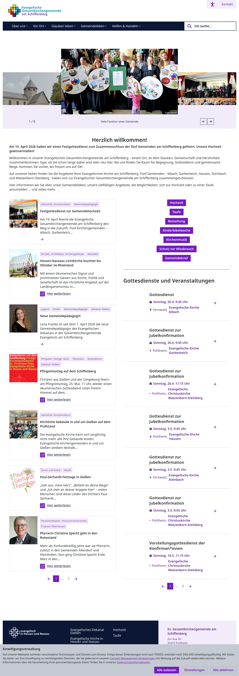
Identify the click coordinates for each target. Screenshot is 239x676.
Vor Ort (38, 26)
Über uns (18, 26)
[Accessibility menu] (212, 4)
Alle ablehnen (223, 670)
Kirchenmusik (176, 240)
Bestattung (176, 221)
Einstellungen (194, 670)
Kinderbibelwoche (176, 230)
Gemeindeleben (92, 26)
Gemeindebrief (176, 258)
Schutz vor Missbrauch (176, 249)
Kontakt (227, 4)
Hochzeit (176, 203)
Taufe (176, 212)
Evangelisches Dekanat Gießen (87, 631)
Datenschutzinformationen (133, 662)
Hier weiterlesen (55, 293)
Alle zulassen (166, 670)
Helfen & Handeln (125, 26)
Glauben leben (62, 26)
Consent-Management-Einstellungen (133, 658)
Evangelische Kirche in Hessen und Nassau (86, 640)
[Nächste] (190, 586)
